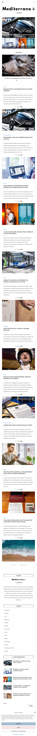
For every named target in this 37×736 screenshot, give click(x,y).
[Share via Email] (21, 106)
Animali (6, 613)
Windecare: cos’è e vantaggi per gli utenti (17, 425)
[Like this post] (15, 106)
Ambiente (7, 610)
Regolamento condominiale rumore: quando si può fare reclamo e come (26, 46)
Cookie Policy (15, 734)
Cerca (4, 703)
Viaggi (6, 651)
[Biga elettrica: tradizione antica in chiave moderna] (18, 27)
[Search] (34, 2)
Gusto (6, 632)
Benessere (7, 619)
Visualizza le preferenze (18, 731)
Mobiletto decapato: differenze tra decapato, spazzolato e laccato (22, 694)
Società (6, 644)
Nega (18, 727)
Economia (7, 629)
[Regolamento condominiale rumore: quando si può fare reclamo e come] (27, 43)
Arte (6, 616)
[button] (35, 712)
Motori (6, 638)
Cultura (6, 622)
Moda (6, 635)
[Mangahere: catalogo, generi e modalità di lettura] (10, 43)
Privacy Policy (21, 734)
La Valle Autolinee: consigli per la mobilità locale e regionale (21, 686)
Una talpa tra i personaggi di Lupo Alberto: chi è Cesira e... (18, 78)
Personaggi (7, 641)
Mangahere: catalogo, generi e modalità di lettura (21, 670)
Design (6, 626)
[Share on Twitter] (18, 106)
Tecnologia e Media (9, 648)
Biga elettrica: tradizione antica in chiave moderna (22, 661)
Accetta (18, 723)
